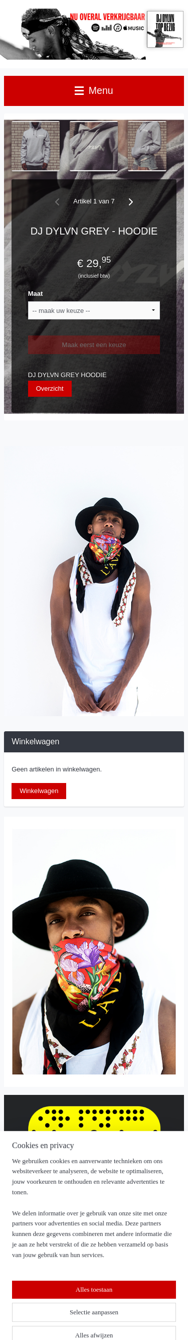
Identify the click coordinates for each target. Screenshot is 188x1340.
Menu (94, 90)
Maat (35, 293)
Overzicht (50, 388)
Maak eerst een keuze (94, 345)
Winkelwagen (39, 791)
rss (99, 1305)
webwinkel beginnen (132, 1305)
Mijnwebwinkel (97, 1321)
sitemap (82, 1305)
